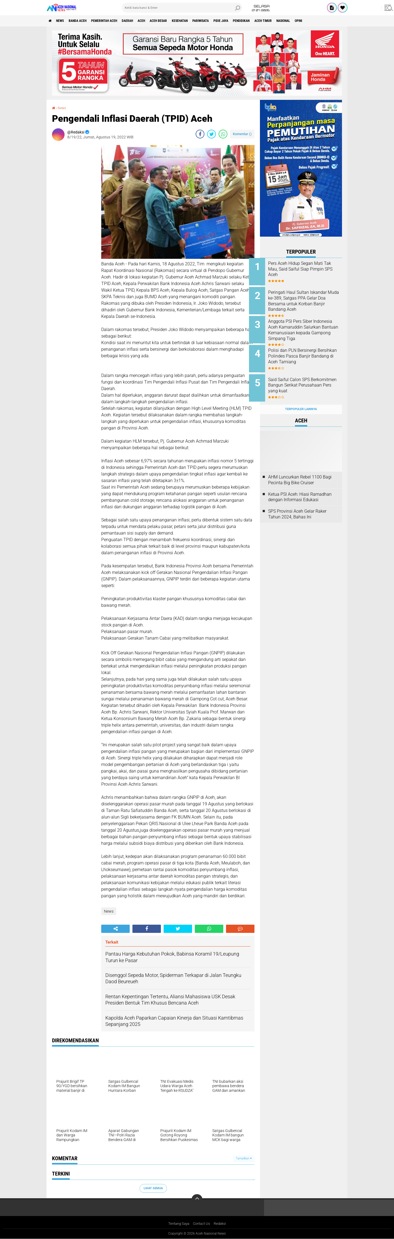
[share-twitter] (211, 133)
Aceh (163, 21)
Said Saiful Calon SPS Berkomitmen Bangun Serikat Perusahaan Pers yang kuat (307, 379)
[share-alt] (115, 928)
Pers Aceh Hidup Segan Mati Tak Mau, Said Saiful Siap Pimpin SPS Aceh (306, 269)
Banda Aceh (85, 21)
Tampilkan (244, 1158)
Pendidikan (285, 21)
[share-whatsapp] (223, 133)
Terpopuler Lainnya (301, 400)
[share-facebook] (200, 133)
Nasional (336, 21)
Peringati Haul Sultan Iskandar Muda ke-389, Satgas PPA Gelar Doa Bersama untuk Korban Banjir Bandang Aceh (308, 299)
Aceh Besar (184, 21)
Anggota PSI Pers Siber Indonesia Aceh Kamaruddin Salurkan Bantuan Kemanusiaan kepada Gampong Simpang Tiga (306, 330)
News (64, 21)
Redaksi (221, 1223)
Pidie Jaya (260, 21)
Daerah (145, 21)
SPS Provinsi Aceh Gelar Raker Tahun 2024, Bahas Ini (297, 505)
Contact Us (202, 1223)
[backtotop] (197, 1199)
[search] (182, 8)
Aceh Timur (312, 21)
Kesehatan (209, 21)
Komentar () (242, 134)
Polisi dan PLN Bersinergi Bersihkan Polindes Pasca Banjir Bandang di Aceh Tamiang (304, 355)
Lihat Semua (153, 1188)
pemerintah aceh (117, 21)
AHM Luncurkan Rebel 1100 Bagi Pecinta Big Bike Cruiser (300, 471)
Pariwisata (235, 21)
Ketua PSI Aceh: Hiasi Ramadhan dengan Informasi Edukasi (300, 488)
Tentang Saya (177, 1223)
